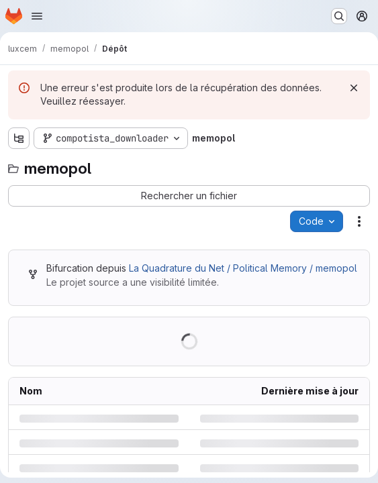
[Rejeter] (354, 88)
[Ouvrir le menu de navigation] (37, 16)
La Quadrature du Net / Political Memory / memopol (243, 268)
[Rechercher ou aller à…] (339, 16)
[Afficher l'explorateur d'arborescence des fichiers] (19, 138)
